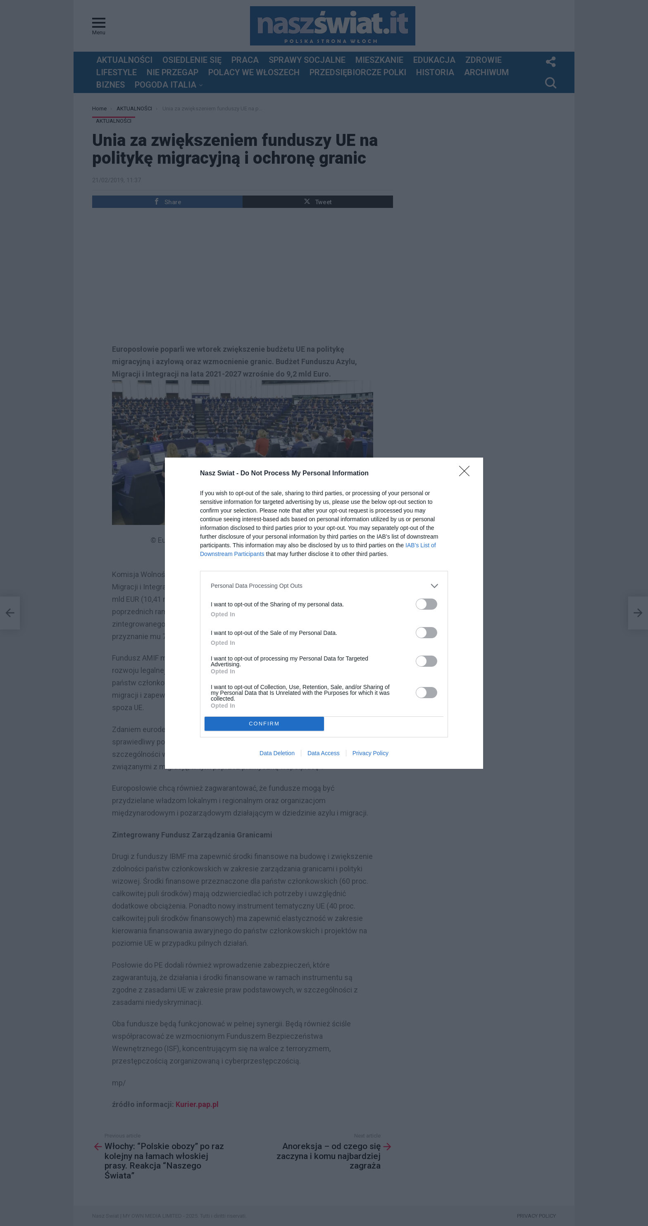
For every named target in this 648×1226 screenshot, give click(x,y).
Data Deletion (277, 753)
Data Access (323, 753)
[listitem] (324, 586)
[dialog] (324, 613)
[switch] (426, 604)
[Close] (467, 474)
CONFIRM (264, 723)
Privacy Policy (370, 753)
